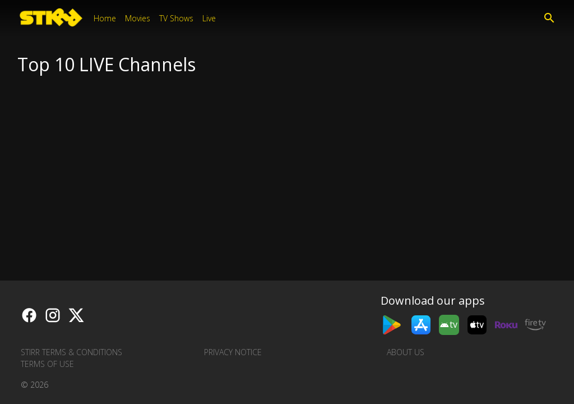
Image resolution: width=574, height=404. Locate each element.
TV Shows (176, 18)
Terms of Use (47, 364)
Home (105, 18)
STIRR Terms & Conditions (71, 352)
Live (209, 18)
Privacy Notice (233, 352)
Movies (137, 18)
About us (405, 352)
